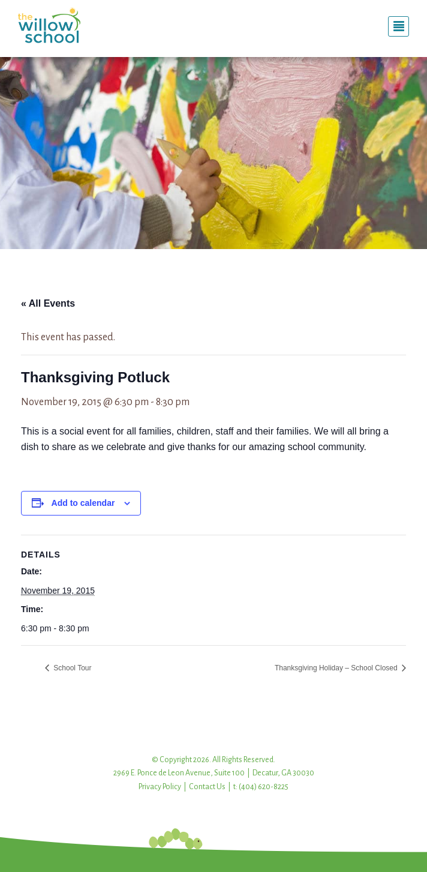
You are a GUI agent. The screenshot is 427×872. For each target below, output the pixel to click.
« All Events (48, 303)
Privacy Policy (160, 787)
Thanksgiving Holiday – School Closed (337, 668)
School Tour (72, 668)
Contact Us (207, 787)
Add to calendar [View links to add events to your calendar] (83, 503)
